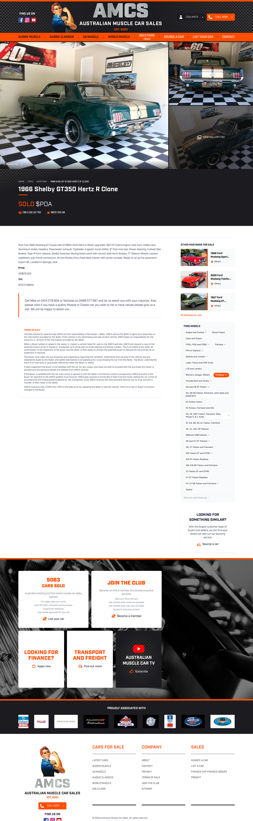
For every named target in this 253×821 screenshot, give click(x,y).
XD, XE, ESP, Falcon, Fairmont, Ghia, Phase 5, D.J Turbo (208, 415)
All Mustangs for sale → (192, 315)
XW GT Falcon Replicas (197, 459)
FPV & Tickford (195, 350)
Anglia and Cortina (196, 332)
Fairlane (220, 344)
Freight (196, 777)
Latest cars (100, 760)
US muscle (91, 37)
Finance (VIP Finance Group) (209, 772)
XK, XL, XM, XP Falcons (197, 429)
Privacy (147, 772)
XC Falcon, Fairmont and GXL (200, 408)
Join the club (150, 783)
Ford (30, 182)
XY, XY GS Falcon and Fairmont (202, 483)
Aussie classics (62, 37)
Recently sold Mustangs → (197, 498)
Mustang (42, 182)
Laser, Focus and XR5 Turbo (199, 363)
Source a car (174, 37)
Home (21, 182)
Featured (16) (10, 165)
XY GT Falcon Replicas (197, 478)
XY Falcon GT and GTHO (197, 472)
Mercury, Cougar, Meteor (198, 375)
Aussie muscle (29, 37)
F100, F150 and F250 (198, 344)
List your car (203, 37)
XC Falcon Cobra (194, 402)
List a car (197, 766)
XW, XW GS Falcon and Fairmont (202, 465)
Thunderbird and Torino (199, 381)
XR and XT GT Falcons (198, 441)
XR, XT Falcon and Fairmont (199, 447)
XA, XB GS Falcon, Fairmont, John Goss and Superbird (207, 394)
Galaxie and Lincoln (197, 356)
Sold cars (147, 37)
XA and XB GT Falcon (198, 387)
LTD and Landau (194, 369)
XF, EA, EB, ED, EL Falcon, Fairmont (203, 423)
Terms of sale (151, 777)
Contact (228, 37)
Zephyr (189, 490)
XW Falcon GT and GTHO (199, 453)
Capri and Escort (194, 339)
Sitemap (147, 789)
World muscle (119, 37)
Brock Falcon (218, 333)
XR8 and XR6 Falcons (198, 435)
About (146, 760)
